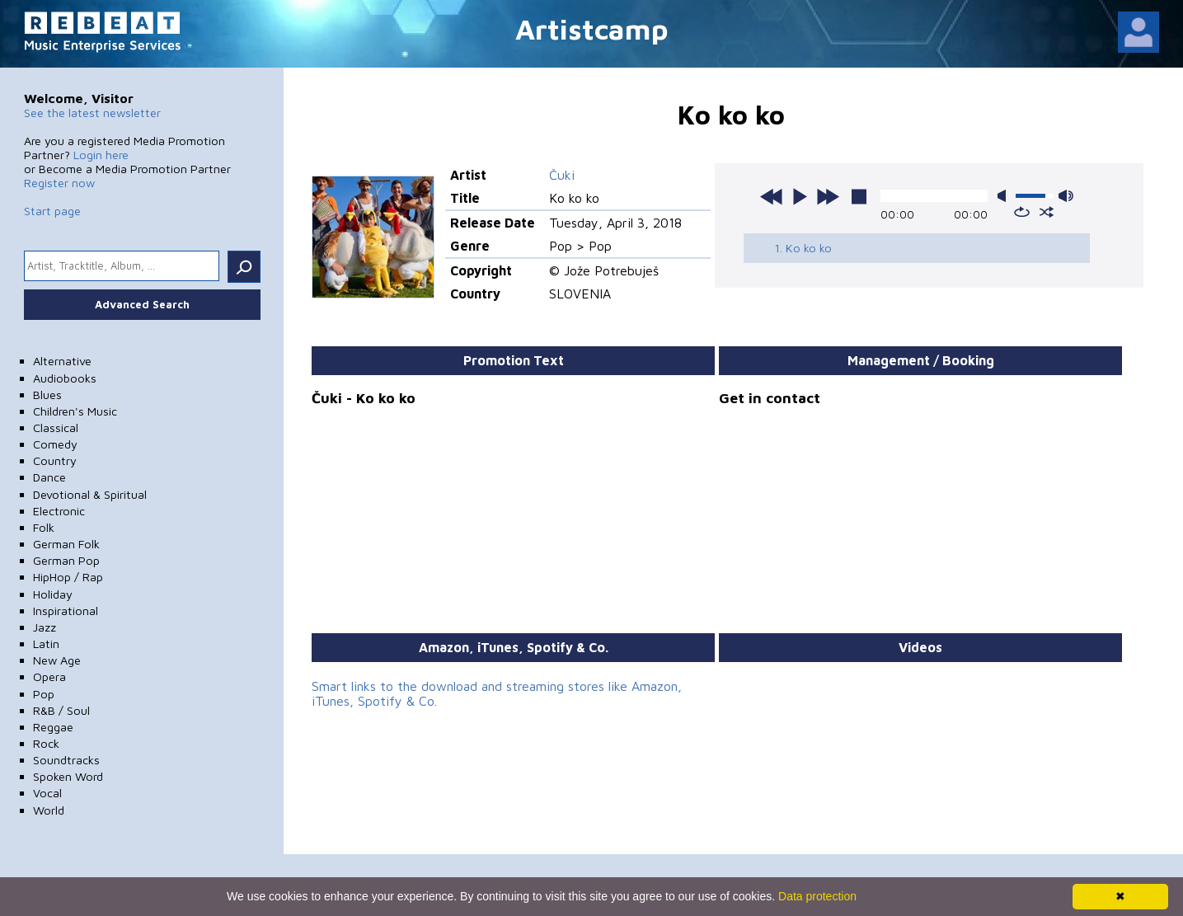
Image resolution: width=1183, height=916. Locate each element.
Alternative (62, 361)
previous (771, 196)
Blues (47, 395)
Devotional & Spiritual (90, 494)
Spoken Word (68, 776)
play (799, 196)
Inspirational (65, 611)
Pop (43, 694)
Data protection (817, 896)
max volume (1066, 196)
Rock (46, 743)
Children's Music (75, 411)
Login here (101, 155)
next (827, 196)
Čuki (562, 174)
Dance (49, 477)
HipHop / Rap (68, 577)
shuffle (1046, 211)
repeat (1022, 211)
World (48, 810)
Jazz (44, 627)
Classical (55, 427)
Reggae (53, 727)
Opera (49, 676)
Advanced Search (142, 304)
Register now (59, 183)
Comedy (55, 444)
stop (859, 196)
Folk (43, 527)
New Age (57, 660)
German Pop (66, 560)
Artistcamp (592, 28)
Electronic (59, 511)
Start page (52, 211)
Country (55, 460)
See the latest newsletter (92, 113)
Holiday (53, 594)
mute (1005, 196)
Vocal (47, 793)
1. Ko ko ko (803, 248)
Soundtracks (66, 760)
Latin (46, 644)
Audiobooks (64, 378)
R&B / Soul (61, 710)
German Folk (66, 544)
